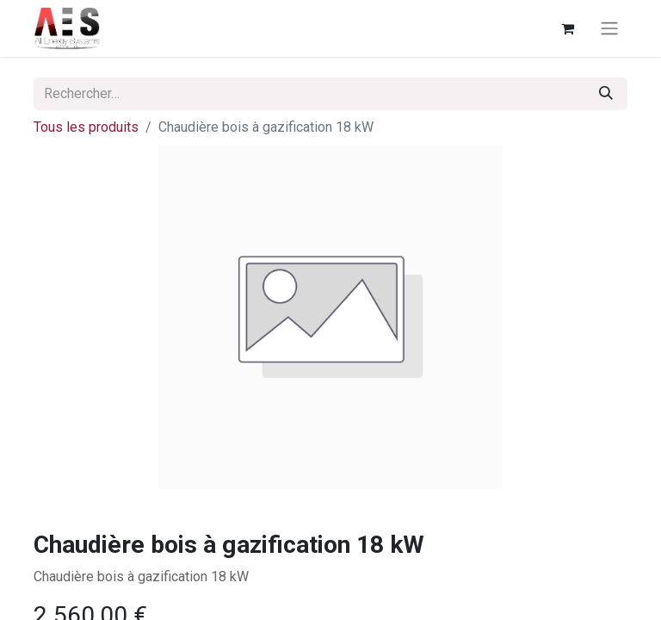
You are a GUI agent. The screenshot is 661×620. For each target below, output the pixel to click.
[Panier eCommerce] (567, 28)
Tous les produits (86, 127)
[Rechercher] (605, 94)
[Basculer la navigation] (609, 28)
